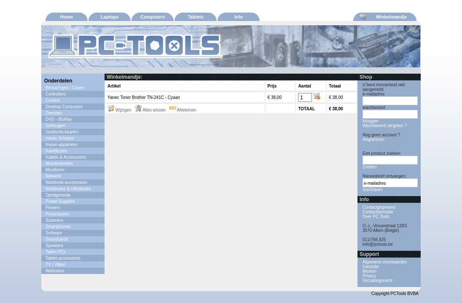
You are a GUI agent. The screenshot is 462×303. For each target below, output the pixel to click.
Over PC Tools (376, 216)
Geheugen (55, 125)
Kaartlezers (56, 151)
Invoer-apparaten (62, 144)
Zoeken (369, 167)
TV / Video (55, 264)
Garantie (371, 266)
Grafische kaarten (62, 132)
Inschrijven (373, 189)
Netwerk (53, 176)
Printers (53, 207)
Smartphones (58, 226)
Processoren (57, 214)
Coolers (53, 100)
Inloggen (371, 121)
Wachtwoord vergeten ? (385, 125)
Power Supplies (60, 201)
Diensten (54, 113)
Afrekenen (182, 110)
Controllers (56, 94)
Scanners (54, 220)
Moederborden (59, 163)
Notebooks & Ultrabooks (68, 188)
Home (66, 16)
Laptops (110, 16)
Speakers (54, 245)
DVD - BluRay (59, 119)
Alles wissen (150, 110)
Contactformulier (378, 212)
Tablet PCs (56, 252)
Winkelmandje (383, 16)
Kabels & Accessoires (66, 157)
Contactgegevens (379, 207)
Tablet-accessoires (63, 258)
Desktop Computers (64, 106)
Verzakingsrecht (377, 280)
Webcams (55, 270)
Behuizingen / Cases (65, 87)
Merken (369, 271)
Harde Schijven (60, 138)
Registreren (373, 139)
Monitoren (55, 169)
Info (238, 16)
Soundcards (57, 239)
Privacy (369, 276)
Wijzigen (119, 110)
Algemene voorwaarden (385, 262)
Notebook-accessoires (66, 182)
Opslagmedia (58, 195)
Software (54, 233)
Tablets (196, 16)
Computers (152, 16)
